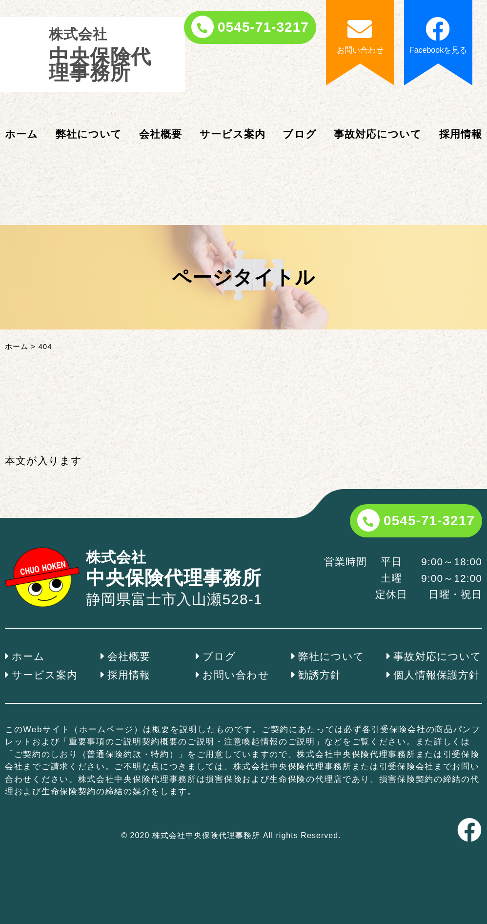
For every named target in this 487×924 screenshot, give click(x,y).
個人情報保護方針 (436, 674)
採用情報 (460, 134)
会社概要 (160, 134)
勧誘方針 (319, 674)
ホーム (21, 134)
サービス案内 (232, 134)
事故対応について (378, 134)
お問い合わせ (236, 674)
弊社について (89, 134)
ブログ (299, 134)
